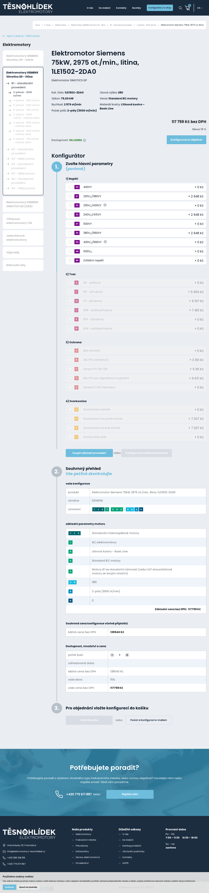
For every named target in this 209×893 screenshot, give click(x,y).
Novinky (130, 8)
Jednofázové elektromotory (16, 244)
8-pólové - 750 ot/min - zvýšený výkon (26, 147)
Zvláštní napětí (93, 267)
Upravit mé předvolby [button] (29, 887)
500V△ (87, 258)
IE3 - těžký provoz (23, 180)
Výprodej (12, 259)
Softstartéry (83, 858)
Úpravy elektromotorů (89, 863)
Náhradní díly (16, 271)
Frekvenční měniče (87, 846)
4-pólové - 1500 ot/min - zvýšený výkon (26, 130)
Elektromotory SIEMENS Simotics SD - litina (76, 24)
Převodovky (83, 852)
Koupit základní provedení (89, 459)
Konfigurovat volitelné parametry (147, 459)
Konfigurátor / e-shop (157, 8)
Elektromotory (44, 24)
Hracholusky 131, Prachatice (21, 851)
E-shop (28, 24)
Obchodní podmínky (134, 858)
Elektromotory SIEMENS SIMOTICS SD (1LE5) (22, 211)
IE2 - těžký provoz (23, 165)
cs (200, 8)
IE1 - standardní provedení (115, 24)
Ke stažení (93, 8)
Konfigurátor (68, 162)
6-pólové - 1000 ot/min (26, 111)
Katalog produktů (132, 852)
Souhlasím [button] (10, 887)
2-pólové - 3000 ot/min (144, 24)
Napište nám (143, 800)
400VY (87, 193)
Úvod (17, 24)
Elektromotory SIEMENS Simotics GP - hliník (22, 64)
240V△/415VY (92, 221)
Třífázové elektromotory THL (19, 227)
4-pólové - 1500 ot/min (26, 106)
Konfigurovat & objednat (186, 146)
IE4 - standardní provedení (22, 187)
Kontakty (112, 8)
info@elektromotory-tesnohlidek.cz (25, 858)
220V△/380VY (92, 203)
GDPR (125, 869)
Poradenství (83, 869)
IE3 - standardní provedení (22, 172)
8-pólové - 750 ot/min (26, 116)
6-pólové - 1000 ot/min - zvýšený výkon (26, 139)
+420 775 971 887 (15, 870)
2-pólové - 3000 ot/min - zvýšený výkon (26, 122)
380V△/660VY (92, 239)
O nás (77, 8)
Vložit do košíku (89, 726)
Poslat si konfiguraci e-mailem (148, 726)
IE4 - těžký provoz (23, 195)
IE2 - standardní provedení (22, 158)
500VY (87, 230)
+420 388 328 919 (15, 864)
